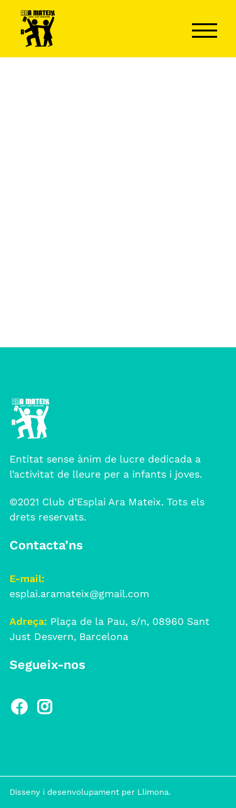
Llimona (153, 792)
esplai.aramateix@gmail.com (79, 594)
